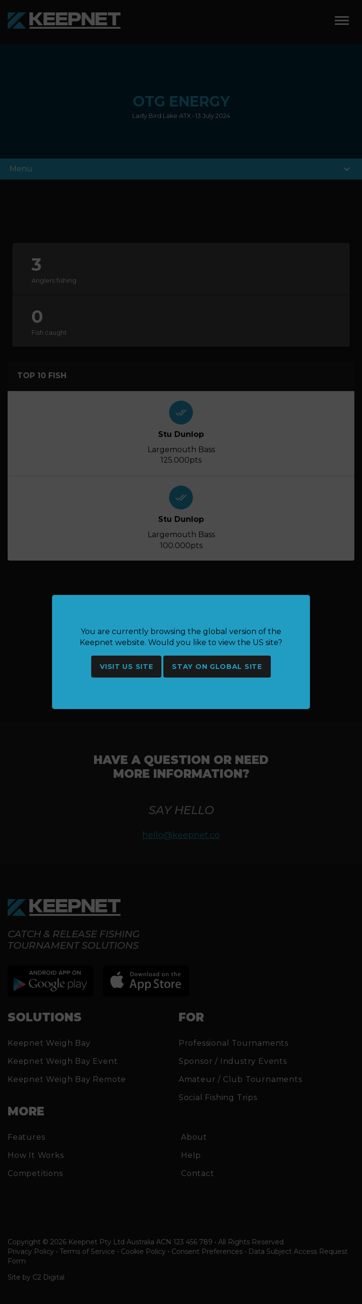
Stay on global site (217, 666)
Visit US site (126, 666)
